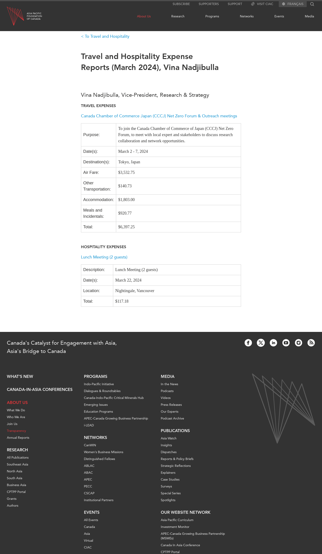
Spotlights (168, 500)
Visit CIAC (262, 4)
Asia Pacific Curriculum (177, 520)
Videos (166, 398)
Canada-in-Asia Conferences (39, 389)
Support (235, 4)
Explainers (168, 473)
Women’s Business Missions (103, 452)
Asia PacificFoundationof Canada (34, 16)
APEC (88, 479)
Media (309, 16)
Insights (166, 445)
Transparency (16, 431)
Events (279, 16)
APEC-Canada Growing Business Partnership (116, 418)
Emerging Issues (96, 405)
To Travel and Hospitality (107, 36)
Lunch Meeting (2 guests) (104, 257)
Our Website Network (185, 512)
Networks (247, 16)
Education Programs (98, 412)
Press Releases (171, 405)
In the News (169, 384)
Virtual (88, 541)
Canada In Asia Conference (180, 545)
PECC (88, 486)
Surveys (166, 486)
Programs (212, 16)
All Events (91, 520)
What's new (20, 376)
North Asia (14, 471)
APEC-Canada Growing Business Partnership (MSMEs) (193, 536)
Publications (175, 430)
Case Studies (170, 479)
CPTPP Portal (16, 492)
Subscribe (181, 4)
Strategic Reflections (176, 466)
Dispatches (169, 452)
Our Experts (169, 412)
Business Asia (16, 485)
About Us (144, 16)
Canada (89, 527)
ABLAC (89, 466)
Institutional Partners (98, 500)
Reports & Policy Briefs (177, 459)
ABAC (88, 473)
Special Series (171, 493)
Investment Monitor (175, 527)
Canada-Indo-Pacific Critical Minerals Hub (114, 398)
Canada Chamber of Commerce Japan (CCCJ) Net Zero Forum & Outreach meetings (159, 115)
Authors (12, 506)
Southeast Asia (17, 464)
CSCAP (89, 493)
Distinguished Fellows (99, 459)
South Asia (14, 478)
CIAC (88, 547)
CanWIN (90, 445)
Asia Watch (169, 438)
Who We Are (16, 417)
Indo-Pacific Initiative (99, 384)
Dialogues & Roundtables (102, 391)
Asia (87, 534)
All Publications (18, 458)
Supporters (209, 4)
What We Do (16, 410)
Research (178, 16)
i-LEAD (89, 425)
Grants (11, 499)
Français (295, 4)
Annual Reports (18, 438)
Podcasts (167, 391)
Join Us (12, 424)
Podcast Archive (172, 418)
